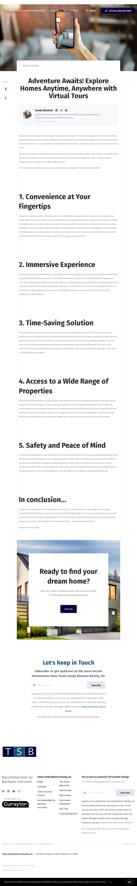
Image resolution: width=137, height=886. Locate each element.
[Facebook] (3, 791)
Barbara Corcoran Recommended (27, 10)
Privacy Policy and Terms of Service (116, 822)
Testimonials (71, 10)
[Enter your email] (61, 685)
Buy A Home (65, 795)
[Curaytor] (15, 807)
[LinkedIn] (8, 791)
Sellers (54, 10)
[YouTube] (13, 791)
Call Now (41, 786)
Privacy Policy (129, 844)
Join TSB (63, 809)
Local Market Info (68, 813)
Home (40, 782)
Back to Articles (31, 65)
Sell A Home (65, 790)
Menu (91, 10)
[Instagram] (19, 791)
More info (109, 882)
